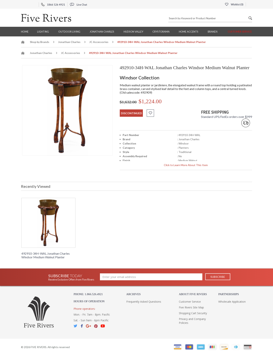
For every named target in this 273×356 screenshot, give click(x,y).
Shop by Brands (39, 42)
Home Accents (188, 31)
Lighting (43, 31)
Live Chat (78, 4)
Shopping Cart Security (193, 313)
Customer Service (240, 31)
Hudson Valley (133, 31)
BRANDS (213, 31)
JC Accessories (98, 42)
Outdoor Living (69, 31)
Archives (133, 294)
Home (24, 31)
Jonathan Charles (102, 31)
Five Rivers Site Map (191, 307)
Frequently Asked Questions (143, 301)
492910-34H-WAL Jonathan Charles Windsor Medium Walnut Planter (45, 255)
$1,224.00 (150, 101)
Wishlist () (234, 4)
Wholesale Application (232, 301)
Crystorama (161, 31)
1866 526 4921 (53, 4)
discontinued (131, 113)
